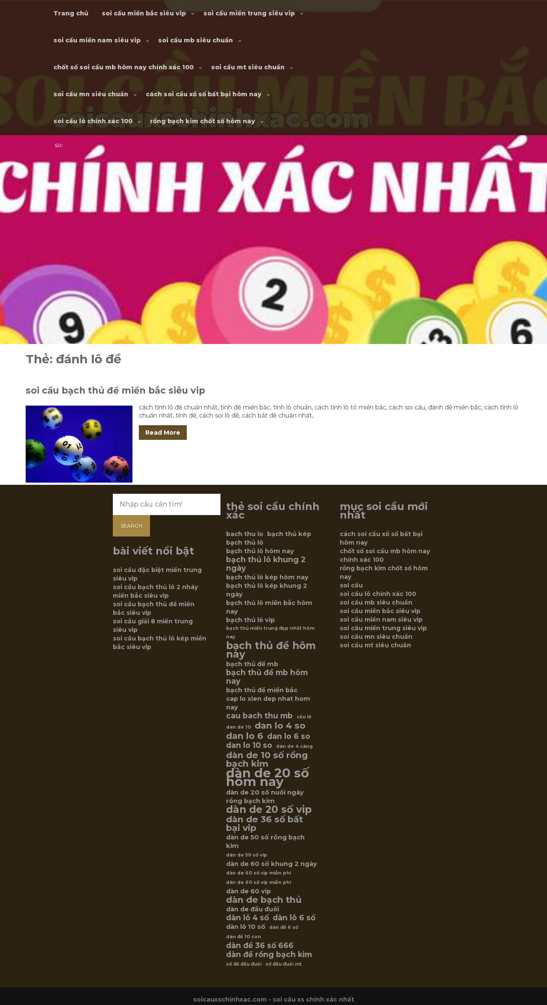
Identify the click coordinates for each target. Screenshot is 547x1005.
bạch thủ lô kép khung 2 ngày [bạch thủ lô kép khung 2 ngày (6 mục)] (266, 590)
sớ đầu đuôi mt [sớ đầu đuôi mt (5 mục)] (283, 964)
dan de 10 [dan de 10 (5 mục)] (238, 727)
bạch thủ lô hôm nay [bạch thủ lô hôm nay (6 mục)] (260, 551)
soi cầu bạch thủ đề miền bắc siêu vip (115, 390)
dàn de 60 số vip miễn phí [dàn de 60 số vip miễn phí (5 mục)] (258, 873)
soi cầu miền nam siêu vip (97, 40)
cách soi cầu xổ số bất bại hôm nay (204, 94)
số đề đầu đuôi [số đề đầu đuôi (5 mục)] (244, 964)
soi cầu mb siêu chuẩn (195, 40)
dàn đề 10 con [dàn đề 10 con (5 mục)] (243, 937)
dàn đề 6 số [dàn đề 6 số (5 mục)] (283, 927)
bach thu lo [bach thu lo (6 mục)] (244, 534)
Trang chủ (70, 13)
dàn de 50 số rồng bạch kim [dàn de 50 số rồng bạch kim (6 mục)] (265, 841)
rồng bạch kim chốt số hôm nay (202, 121)
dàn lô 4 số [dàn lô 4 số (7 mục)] (247, 917)
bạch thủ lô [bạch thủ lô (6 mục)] (244, 542)
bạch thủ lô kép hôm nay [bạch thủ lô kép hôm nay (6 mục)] (267, 577)
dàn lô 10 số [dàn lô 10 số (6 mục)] (245, 927)
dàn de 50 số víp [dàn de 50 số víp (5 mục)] (246, 855)
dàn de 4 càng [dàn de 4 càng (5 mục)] (294, 746)
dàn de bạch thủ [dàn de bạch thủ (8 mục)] (264, 899)
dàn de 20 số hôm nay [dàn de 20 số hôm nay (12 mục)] (267, 777)
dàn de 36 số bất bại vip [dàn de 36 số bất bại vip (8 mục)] (264, 823)
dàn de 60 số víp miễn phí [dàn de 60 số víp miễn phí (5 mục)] (258, 882)
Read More (162, 432)
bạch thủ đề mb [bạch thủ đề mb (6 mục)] (252, 664)
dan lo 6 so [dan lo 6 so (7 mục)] (288, 736)
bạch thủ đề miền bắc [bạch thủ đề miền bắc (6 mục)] (261, 690)
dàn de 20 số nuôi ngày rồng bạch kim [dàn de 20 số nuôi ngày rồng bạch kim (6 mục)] (265, 797)
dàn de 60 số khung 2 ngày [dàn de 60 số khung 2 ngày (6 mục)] (271, 864)
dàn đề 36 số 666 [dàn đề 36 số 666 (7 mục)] (260, 945)
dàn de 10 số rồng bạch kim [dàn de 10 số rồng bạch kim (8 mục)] (267, 759)
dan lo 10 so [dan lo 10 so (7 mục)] (249, 745)
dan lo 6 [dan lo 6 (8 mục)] (244, 736)
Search (131, 525)
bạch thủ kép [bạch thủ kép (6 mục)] (289, 534)
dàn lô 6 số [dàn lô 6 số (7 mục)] (294, 917)
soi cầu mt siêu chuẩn (248, 67)
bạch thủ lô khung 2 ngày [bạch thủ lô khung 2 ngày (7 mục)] (266, 563)
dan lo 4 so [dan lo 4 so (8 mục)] (280, 725)
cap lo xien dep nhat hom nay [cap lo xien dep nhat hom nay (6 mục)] (268, 703)
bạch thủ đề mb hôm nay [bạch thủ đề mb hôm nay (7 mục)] (267, 676)
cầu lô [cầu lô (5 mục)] (304, 717)
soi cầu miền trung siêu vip (249, 13)
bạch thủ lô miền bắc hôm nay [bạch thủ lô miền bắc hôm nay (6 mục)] (269, 607)
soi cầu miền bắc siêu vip (144, 13)
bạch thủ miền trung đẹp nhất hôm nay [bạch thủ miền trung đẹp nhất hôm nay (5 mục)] (270, 633)
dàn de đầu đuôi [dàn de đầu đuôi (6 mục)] (252, 909)
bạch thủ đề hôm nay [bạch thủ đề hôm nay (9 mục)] (271, 649)
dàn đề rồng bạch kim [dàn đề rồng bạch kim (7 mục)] (269, 954)
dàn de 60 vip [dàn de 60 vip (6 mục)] (248, 891)
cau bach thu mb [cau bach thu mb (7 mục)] (259, 716)
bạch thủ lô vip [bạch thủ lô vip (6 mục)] (250, 620)
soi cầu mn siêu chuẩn (90, 94)
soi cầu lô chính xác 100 (92, 121)
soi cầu (351, 585)
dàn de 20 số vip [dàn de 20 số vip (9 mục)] (269, 809)
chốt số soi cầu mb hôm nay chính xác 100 (123, 67)
